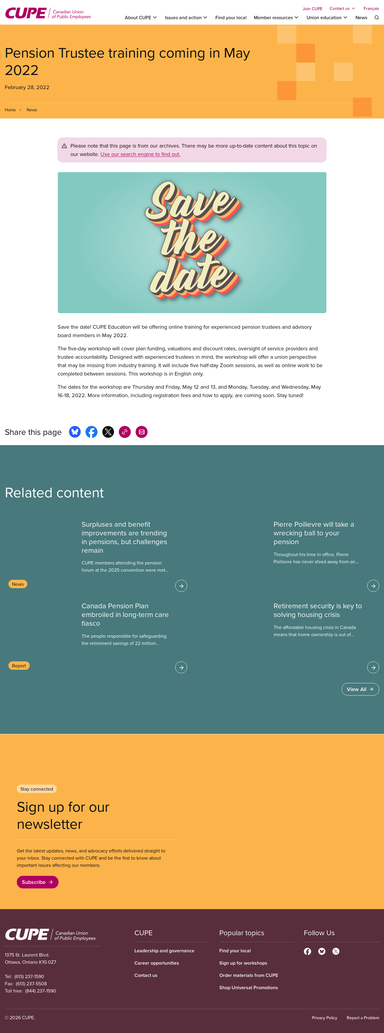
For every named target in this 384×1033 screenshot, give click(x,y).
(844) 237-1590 (40, 990)
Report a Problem (363, 1018)
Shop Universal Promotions (248, 987)
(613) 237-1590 (29, 976)
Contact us (146, 975)
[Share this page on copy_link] (125, 433)
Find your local (231, 17)
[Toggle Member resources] (276, 17)
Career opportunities (156, 963)
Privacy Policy (324, 1018)
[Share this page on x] (108, 433)
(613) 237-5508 (31, 983)
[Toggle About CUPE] (141, 17)
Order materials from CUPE (248, 975)
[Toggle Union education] (327, 17)
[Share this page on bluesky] (75, 433)
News (361, 17)
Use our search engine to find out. (140, 154)
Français (371, 8)
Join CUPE (312, 9)
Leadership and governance (164, 950)
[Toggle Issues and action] (186, 17)
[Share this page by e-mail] (142, 433)
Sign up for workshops (243, 963)
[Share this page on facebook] (92, 433)
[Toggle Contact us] (343, 8)
